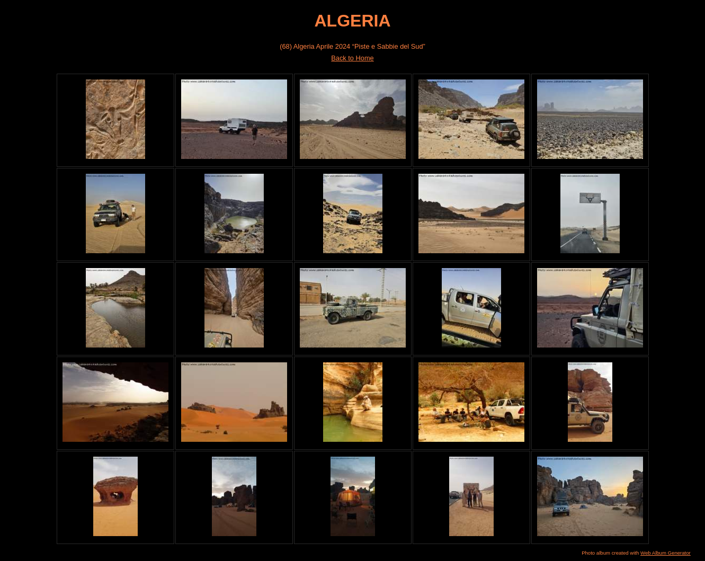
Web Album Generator (665, 553)
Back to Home (352, 58)
